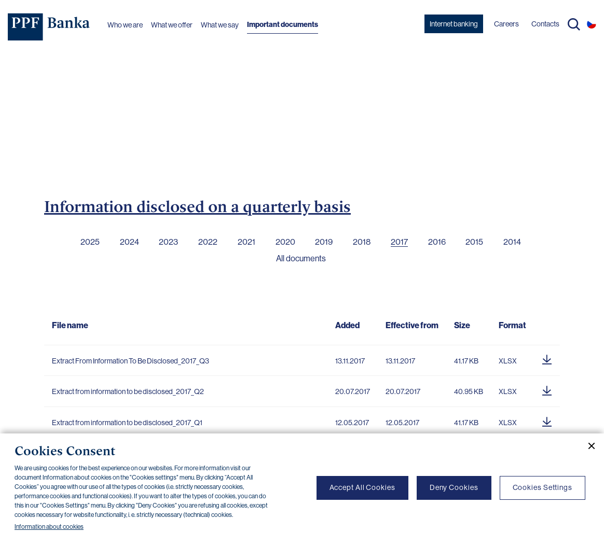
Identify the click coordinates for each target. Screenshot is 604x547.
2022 (207, 242)
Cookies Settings (542, 487)
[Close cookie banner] (587, 446)
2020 (285, 242)
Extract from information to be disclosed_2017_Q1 (127, 422)
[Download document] (547, 358)
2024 (129, 242)
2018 (361, 242)
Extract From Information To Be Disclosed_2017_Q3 (130, 361)
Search (574, 24)
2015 (474, 242)
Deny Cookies (454, 487)
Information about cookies (49, 526)
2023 (168, 242)
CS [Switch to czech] (591, 24)
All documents (301, 258)
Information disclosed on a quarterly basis (197, 206)
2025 (90, 242)
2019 (324, 242)
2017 (399, 242)
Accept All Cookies (362, 487)
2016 (437, 242)
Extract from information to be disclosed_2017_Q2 (128, 391)
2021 (246, 242)
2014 (512, 242)
